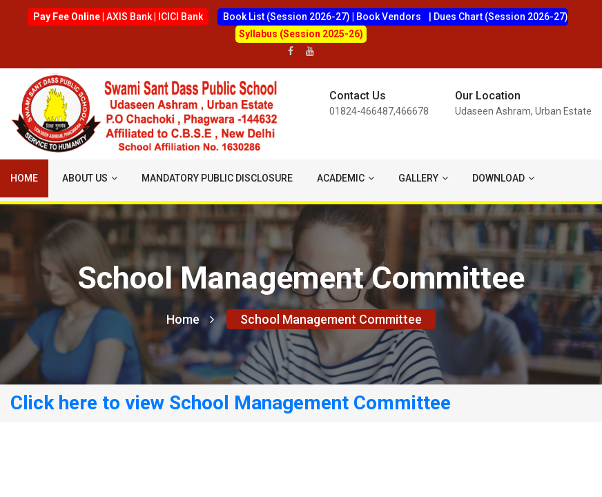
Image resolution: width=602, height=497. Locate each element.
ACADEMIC (345, 178)
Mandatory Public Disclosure (217, 178)
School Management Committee (331, 319)
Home (24, 178)
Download (503, 178)
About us (89, 178)
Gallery (423, 178)
